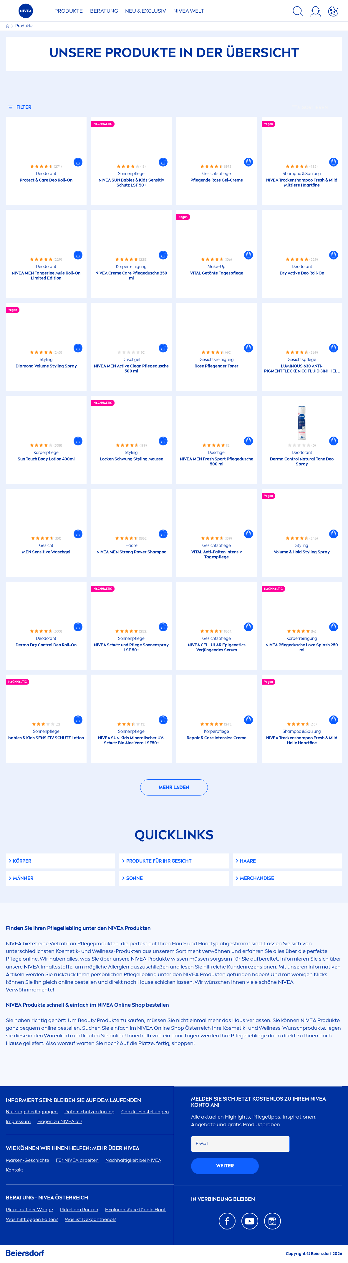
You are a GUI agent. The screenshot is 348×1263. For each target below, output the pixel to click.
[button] (78, 162)
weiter (225, 1166)
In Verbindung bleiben (223, 1199)
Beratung (104, 11)
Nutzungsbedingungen (32, 1111)
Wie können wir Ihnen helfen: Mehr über (72, 1148)
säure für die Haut (135, 1209)
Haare (248, 861)
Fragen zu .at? (59, 1121)
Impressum (18, 1121)
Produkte (68, 11)
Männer (23, 878)
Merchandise (257, 878)
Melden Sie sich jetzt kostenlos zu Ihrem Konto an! (258, 1102)
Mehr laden (174, 787)
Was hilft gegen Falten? (32, 1219)
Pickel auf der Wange (29, 1209)
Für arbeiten (77, 1160)
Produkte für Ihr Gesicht (159, 861)
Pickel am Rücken (79, 1209)
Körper (22, 861)
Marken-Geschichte (27, 1160)
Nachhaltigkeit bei (133, 1160)
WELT (188, 11)
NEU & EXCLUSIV (145, 11)
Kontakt (14, 1170)
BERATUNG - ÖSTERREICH (47, 1198)
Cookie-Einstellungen (145, 1111)
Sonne (134, 878)
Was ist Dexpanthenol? (90, 1219)
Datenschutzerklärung (89, 1111)
